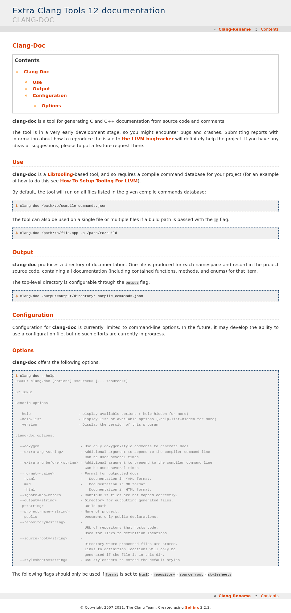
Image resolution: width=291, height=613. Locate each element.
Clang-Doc (28, 45)
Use (37, 82)
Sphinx (192, 608)
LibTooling (60, 174)
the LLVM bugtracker (148, 138)
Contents (270, 29)
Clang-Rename (235, 29)
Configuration (50, 95)
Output (41, 88)
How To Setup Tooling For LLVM (99, 180)
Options (51, 105)
